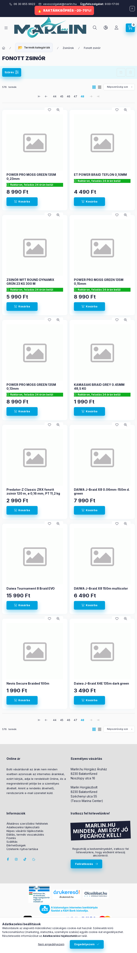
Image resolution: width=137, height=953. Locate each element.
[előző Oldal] (46, 96)
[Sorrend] (119, 87)
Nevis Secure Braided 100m (27, 683)
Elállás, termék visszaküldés (25, 834)
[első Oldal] (39, 96)
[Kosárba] (22, 201)
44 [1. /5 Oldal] (54, 96)
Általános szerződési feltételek (27, 823)
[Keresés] (95, 27)
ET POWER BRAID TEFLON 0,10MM (100, 174)
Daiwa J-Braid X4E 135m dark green (101, 683)
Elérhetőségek (16, 845)
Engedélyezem (84, 944)
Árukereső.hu (66, 897)
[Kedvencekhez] (49, 109)
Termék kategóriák (37, 47)
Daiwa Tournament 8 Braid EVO (30, 588)
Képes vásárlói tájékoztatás (24, 831)
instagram (16, 859)
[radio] (99, 87)
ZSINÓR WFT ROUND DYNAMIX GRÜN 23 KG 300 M (30, 281)
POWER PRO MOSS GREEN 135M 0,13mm (31, 386)
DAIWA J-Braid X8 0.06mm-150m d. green (102, 491)
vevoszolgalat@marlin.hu (60, 4)
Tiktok (25, 859)
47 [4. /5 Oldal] (75, 96)
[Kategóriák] (6, 28)
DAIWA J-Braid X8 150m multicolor (101, 588)
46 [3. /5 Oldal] (68, 96)
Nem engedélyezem (51, 944)
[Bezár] (132, 8)
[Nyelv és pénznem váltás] (105, 27)
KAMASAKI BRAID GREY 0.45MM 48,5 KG (99, 386)
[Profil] (116, 27)
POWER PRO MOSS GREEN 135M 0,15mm (98, 281)
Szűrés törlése (130, 72)
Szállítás (12, 841)
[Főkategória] (3, 48)
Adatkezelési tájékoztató (23, 827)
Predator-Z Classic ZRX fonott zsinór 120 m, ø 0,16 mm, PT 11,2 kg (33, 491)
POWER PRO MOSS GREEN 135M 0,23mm (31, 176)
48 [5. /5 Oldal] (82, 96)
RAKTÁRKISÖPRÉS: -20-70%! (67, 10)
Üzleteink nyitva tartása (22, 849)
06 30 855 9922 (25, 4)
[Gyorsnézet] (58, 109)
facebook (7, 859)
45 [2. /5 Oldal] (61, 96)
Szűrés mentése (121, 72)
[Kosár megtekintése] (130, 27)
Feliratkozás (84, 864)
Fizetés (11, 838)
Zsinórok (68, 48)
